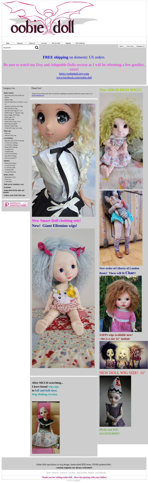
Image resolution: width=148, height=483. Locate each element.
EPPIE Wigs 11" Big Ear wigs (14, 113)
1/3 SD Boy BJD (10, 167)
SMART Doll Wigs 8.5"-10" (14, 111)
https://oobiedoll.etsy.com (74, 73)
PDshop (77, 480)
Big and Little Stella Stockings (14, 141)
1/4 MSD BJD (9, 170)
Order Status (130, 46)
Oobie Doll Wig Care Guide (13, 128)
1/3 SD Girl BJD (10, 165)
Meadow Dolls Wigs (11, 126)
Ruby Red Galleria (10, 163)
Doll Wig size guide (11, 124)
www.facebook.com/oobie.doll (74, 77)
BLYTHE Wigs (9, 119)
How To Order (56, 43)
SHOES (7, 161)
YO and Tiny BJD (10, 172)
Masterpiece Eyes (10, 177)
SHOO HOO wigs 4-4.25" (13, 121)
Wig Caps (7, 131)
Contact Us (32, 43)
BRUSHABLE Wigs (11, 108)
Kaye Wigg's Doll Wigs (12, 115)
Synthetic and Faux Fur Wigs (14, 106)
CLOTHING (8, 138)
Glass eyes (8, 179)
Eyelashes (7, 187)
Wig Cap (7, 133)
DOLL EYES (9, 175)
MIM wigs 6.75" (10, 117)
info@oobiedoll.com (38, 95)
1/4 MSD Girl (9, 149)
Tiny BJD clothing (10, 156)
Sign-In (121, 46)
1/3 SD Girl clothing (11, 143)
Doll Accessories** (11, 158)
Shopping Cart (140, 46)
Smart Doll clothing (11, 147)
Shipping (68, 43)
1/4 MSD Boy (9, 151)
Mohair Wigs (9, 100)
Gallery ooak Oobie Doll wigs (14, 195)
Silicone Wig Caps (10, 135)
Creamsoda (8, 181)
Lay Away (44, 43)
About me (20, 43)
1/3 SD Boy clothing (11, 145)
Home (7, 43)
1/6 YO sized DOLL (11, 154)
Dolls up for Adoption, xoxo (14, 184)
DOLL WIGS (9, 93)
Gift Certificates (80, 43)
